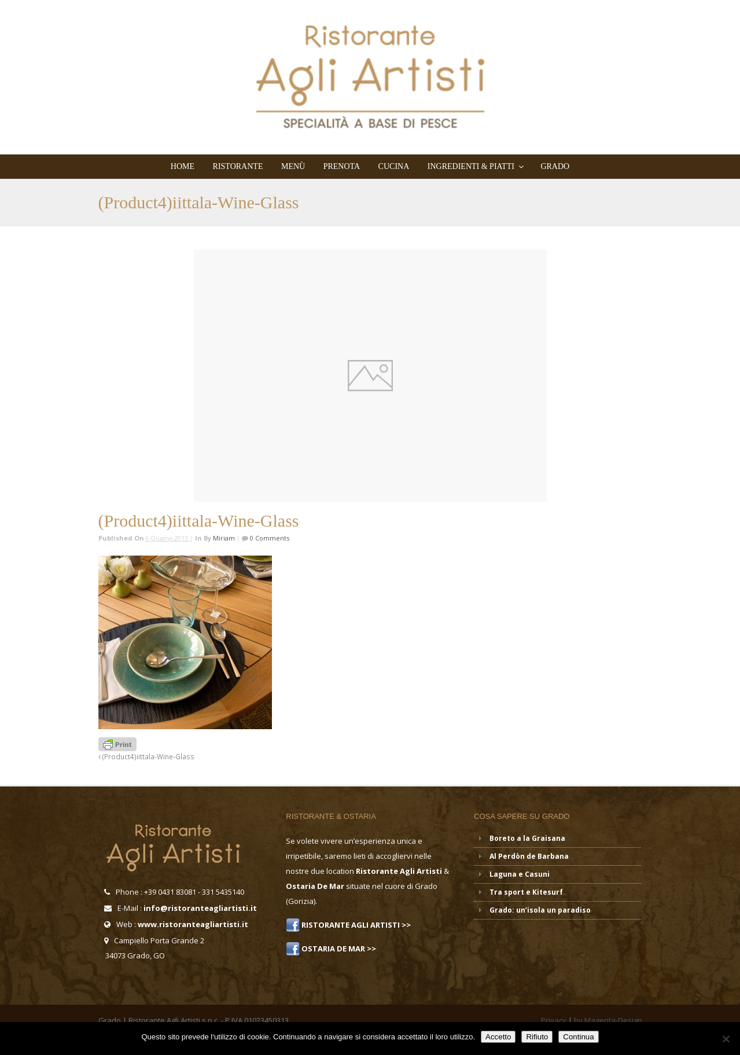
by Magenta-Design (608, 1020)
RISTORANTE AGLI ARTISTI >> (355, 925)
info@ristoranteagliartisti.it (200, 908)
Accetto (498, 1036)
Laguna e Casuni (519, 874)
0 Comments (268, 538)
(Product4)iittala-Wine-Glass (146, 756)
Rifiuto (537, 1036)
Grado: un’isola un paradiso (540, 910)
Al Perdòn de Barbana (529, 856)
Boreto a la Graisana (527, 838)
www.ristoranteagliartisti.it (193, 924)
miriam (224, 538)
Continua (578, 1036)
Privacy (553, 1020)
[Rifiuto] (725, 1039)
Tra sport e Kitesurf (526, 892)
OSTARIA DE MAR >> (338, 948)
